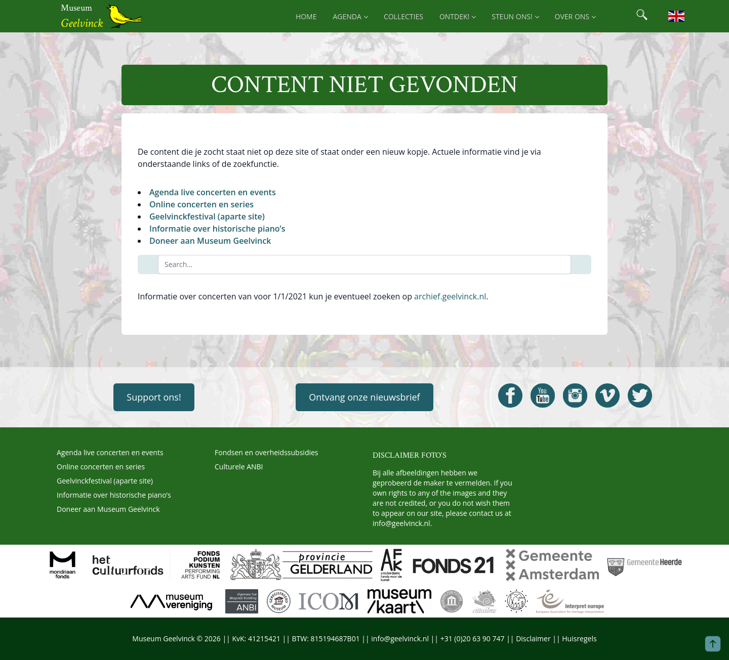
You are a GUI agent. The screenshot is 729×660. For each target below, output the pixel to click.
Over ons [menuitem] (575, 16)
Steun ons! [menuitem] (515, 16)
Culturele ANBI (239, 466)
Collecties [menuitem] (403, 16)
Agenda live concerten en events (212, 192)
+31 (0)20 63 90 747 (472, 638)
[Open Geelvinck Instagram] (575, 395)
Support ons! (154, 397)
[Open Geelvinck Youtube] (543, 395)
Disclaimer (533, 638)
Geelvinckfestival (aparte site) (207, 216)
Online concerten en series (201, 204)
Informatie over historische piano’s (217, 228)
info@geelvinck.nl (401, 523)
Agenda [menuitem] (350, 16)
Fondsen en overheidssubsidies (266, 452)
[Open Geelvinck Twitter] (640, 395)
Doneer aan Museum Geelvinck (210, 240)
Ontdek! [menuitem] (457, 16)
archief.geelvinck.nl (450, 296)
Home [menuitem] (306, 16)
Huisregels (579, 638)
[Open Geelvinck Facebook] (510, 395)
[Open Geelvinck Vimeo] (607, 395)
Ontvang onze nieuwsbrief (364, 397)
